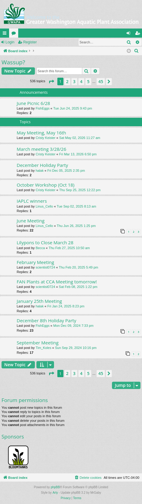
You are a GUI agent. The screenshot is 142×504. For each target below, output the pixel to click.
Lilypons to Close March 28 (45, 242)
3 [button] (74, 81)
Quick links (5, 34)
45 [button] (100, 81)
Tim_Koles (43, 348)
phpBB (55, 487)
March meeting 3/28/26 (41, 149)
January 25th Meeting (39, 301)
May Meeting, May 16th (41, 133)
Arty (55, 492)
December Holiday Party (42, 165)
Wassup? (13, 62)
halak (39, 170)
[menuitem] (136, 51)
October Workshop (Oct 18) (45, 185)
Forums (15, 34)
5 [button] (88, 81)
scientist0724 (45, 267)
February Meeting (35, 262)
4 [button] (81, 81)
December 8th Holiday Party (46, 320)
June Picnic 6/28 (33, 103)
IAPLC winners (32, 201)
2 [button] (67, 81)
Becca (40, 248)
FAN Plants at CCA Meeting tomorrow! (57, 282)
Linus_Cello (44, 206)
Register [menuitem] (139, 34)
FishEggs (42, 108)
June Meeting (31, 221)
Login (9, 42)
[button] (51, 81)
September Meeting (38, 343)
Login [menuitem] (130, 34)
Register (30, 42)
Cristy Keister (45, 138)
